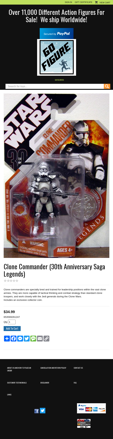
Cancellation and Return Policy (53, 367)
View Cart (104, 2)
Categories (59, 79)
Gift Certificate (83, 2)
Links (9, 394)
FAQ (75, 382)
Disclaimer (44, 382)
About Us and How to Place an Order (19, 369)
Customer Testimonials (17, 382)
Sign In (68, 2)
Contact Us (78, 367)
